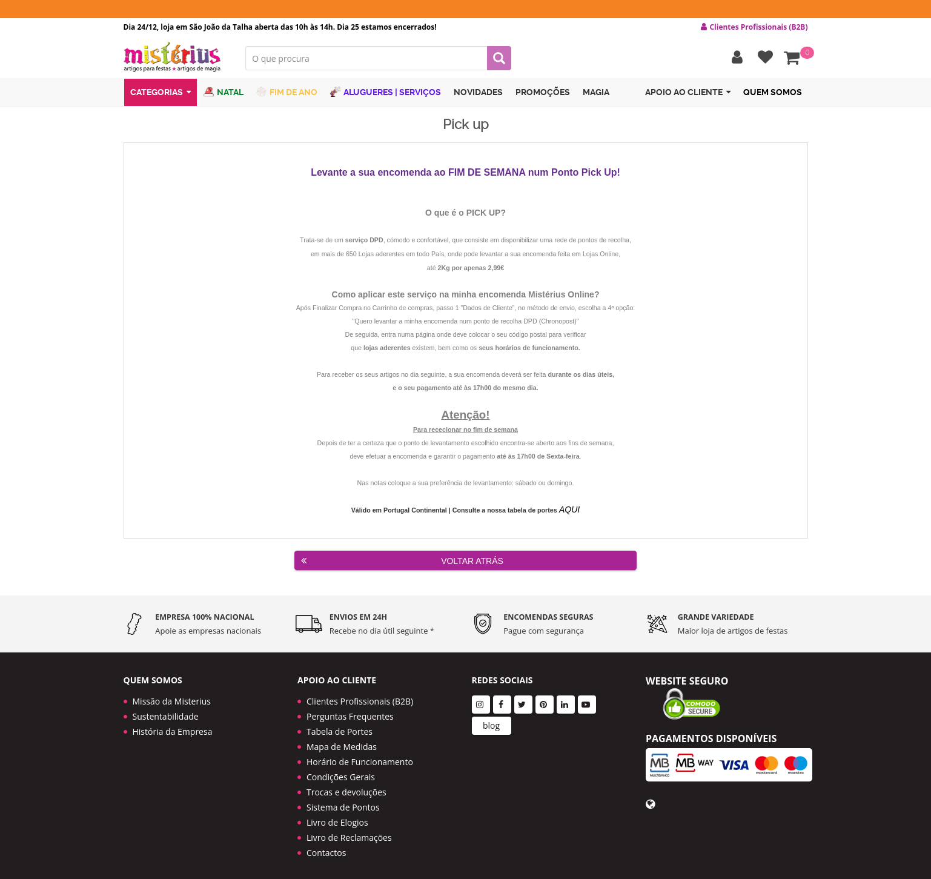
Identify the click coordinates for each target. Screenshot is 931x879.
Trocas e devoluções (346, 785)
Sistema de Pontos (343, 800)
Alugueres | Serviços (385, 92)
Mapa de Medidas (341, 739)
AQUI (568, 509)
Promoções (542, 93)
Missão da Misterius (172, 694)
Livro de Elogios (337, 815)
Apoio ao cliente (688, 93)
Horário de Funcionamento (359, 754)
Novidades (478, 93)
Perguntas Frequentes (350, 709)
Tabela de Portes (339, 724)
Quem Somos (772, 93)
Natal (224, 92)
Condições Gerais (340, 769)
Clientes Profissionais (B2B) (359, 694)
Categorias (160, 93)
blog (491, 718)
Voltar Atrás (402, 560)
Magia (596, 93)
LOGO (176, 57)
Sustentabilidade (166, 709)
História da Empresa (173, 724)
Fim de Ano (286, 92)
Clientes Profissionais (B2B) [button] (754, 27)
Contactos (326, 845)
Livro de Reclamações (349, 830)
